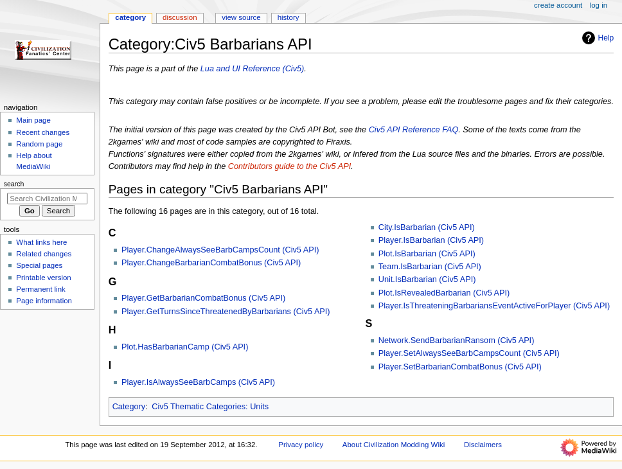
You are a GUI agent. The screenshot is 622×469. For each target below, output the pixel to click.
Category (128, 406)
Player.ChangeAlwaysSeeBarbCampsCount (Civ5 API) (220, 249)
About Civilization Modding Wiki (393, 444)
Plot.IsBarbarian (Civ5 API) (426, 253)
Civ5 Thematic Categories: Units (210, 406)
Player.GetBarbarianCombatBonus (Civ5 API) (203, 298)
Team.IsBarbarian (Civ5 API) (429, 266)
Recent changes (42, 132)
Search (14, 184)
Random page (39, 144)
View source (241, 17)
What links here (41, 242)
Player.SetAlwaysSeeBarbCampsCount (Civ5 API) (469, 353)
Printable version (43, 277)
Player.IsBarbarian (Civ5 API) (431, 240)
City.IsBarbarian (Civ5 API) (426, 227)
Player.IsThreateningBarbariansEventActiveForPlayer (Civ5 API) (494, 305)
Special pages (39, 265)
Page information (44, 301)
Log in (598, 5)
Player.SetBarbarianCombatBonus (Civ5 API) (460, 366)
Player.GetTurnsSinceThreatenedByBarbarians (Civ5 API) (225, 311)
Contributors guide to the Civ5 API (289, 166)
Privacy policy (300, 444)
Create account (558, 5)
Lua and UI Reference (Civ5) (252, 68)
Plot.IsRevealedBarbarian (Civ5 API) (444, 292)
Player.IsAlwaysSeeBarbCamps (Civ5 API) (198, 382)
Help (596, 37)
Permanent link (40, 289)
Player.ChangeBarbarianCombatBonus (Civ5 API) (211, 262)
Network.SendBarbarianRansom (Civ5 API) (456, 340)
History (288, 17)
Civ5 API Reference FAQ (414, 129)
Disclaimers (483, 444)
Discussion (180, 17)
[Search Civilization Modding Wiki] (47, 198)
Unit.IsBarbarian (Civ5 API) (427, 279)
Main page (33, 120)
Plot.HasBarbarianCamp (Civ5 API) (184, 346)
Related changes (43, 254)
